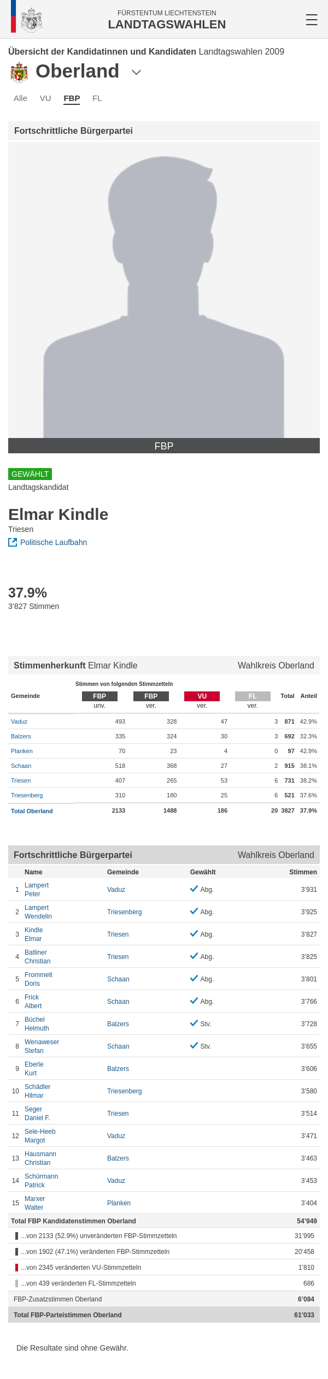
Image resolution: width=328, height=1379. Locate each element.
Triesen (21, 780)
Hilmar (63, 1090)
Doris (63, 978)
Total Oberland (32, 811)
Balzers (21, 736)
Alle (20, 98)
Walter (63, 1202)
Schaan (21, 765)
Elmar (63, 934)
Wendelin (63, 911)
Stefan (63, 1046)
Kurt (63, 1068)
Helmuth (63, 1023)
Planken (22, 751)
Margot (63, 1135)
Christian (63, 956)
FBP (71, 98)
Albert (63, 1001)
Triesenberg (27, 795)
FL (97, 98)
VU (45, 98)
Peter (63, 889)
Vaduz (19, 721)
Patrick (63, 1180)
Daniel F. (63, 1113)
